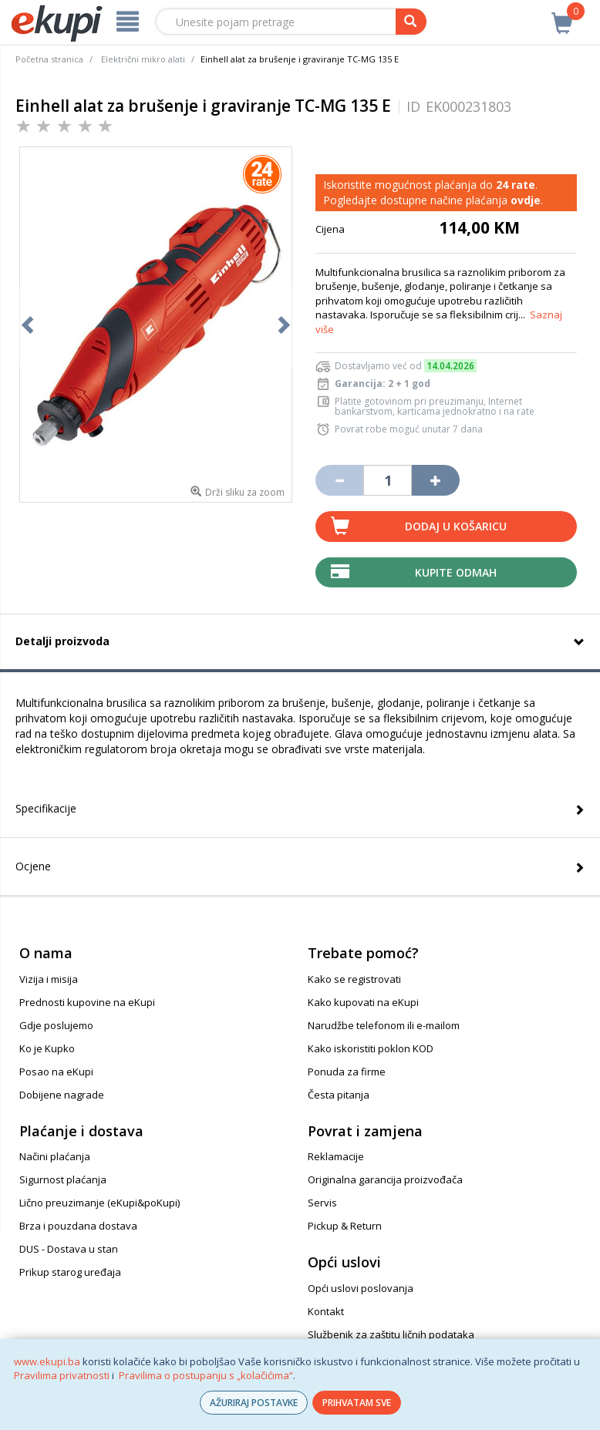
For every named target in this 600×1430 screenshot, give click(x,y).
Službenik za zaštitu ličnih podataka (391, 1334)
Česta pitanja (338, 1095)
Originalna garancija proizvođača (385, 1179)
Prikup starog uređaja (70, 1272)
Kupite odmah (456, 572)
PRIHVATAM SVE (356, 1402)
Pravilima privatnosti (62, 1375)
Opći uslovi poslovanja (360, 1288)
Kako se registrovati (354, 979)
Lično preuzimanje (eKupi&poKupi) (99, 1203)
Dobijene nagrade (61, 1095)
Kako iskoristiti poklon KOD (370, 1048)
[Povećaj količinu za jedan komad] (436, 480)
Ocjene (33, 866)
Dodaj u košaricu (456, 526)
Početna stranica (49, 59)
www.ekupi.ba (47, 1361)
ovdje (526, 200)
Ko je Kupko (47, 1048)
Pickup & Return (345, 1226)
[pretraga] (411, 21)
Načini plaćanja (54, 1156)
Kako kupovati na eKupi (363, 1002)
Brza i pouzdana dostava (78, 1226)
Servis (322, 1203)
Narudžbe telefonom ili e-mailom (384, 1025)
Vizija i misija (48, 979)
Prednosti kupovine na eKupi (87, 1002)
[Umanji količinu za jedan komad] (339, 480)
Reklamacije (336, 1156)
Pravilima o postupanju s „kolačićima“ (206, 1375)
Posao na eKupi (56, 1071)
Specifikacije (45, 808)
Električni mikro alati (143, 59)
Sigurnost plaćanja (62, 1179)
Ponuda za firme (347, 1071)
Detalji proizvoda (62, 641)
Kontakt (326, 1311)
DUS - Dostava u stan (68, 1249)
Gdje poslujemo (56, 1025)
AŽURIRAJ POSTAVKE (254, 1402)
